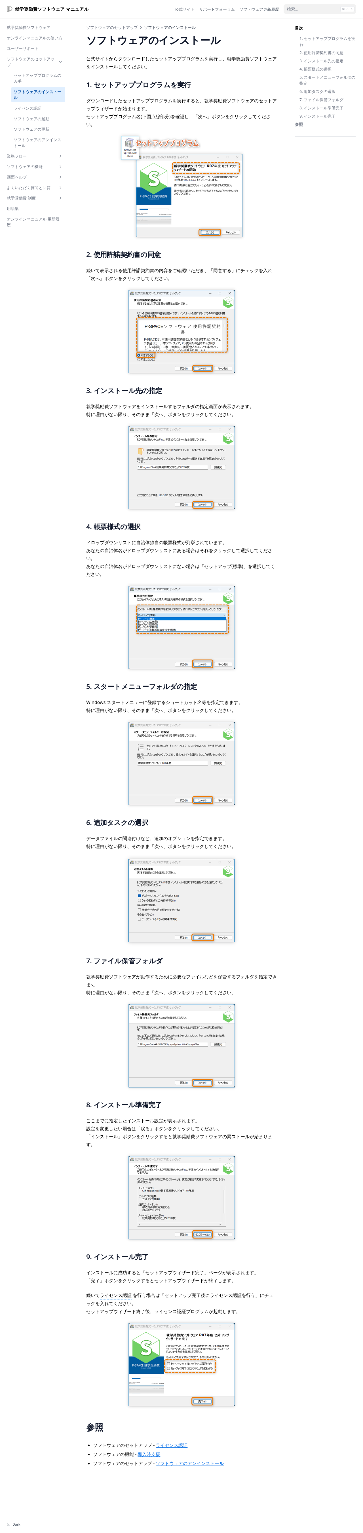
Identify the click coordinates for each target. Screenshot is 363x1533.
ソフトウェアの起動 (31, 118)
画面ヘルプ (35, 177)
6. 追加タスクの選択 (317, 91)
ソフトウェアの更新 (31, 129)
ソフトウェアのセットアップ (35, 61)
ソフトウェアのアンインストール (37, 142)
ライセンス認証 (27, 108)
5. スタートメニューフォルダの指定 (327, 80)
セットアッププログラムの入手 (37, 78)
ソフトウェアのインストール (37, 94)
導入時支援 (149, 1454)
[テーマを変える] (36, 1524)
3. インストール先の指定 (321, 60)
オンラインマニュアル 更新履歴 (33, 222)
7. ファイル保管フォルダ (321, 99)
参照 (299, 124)
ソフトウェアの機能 (35, 166)
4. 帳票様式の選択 (315, 69)
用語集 (13, 208)
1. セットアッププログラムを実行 (327, 41)
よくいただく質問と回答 (35, 187)
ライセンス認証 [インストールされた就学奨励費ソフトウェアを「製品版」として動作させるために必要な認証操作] (116, 1295)
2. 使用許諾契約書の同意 (321, 52)
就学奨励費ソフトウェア (28, 27)
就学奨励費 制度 (35, 198)
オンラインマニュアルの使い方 (34, 38)
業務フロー (35, 156)
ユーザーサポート (23, 48)
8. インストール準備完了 (321, 108)
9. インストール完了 (317, 116)
